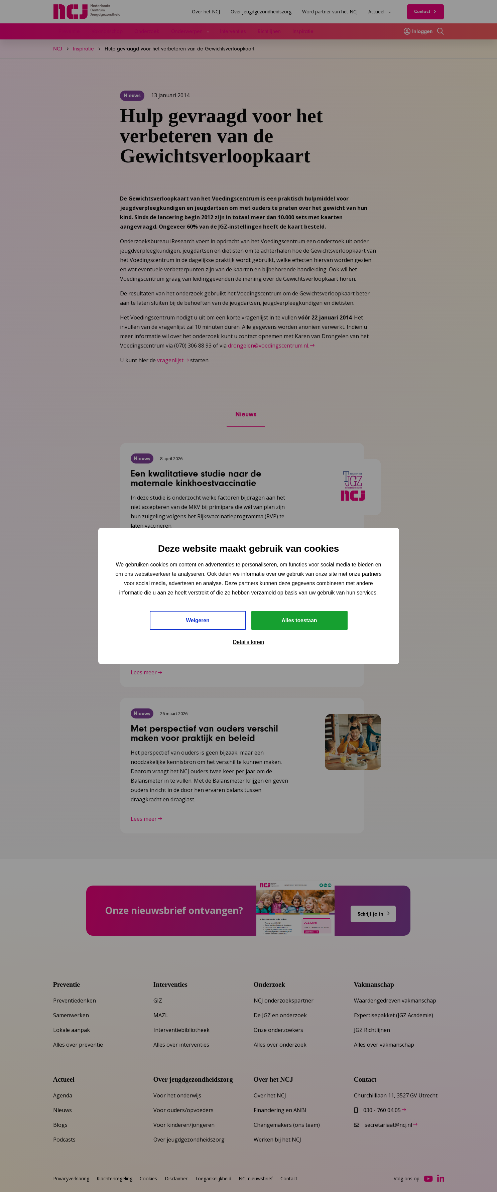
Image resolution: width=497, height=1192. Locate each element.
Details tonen (248, 642)
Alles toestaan (299, 620)
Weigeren (198, 620)
